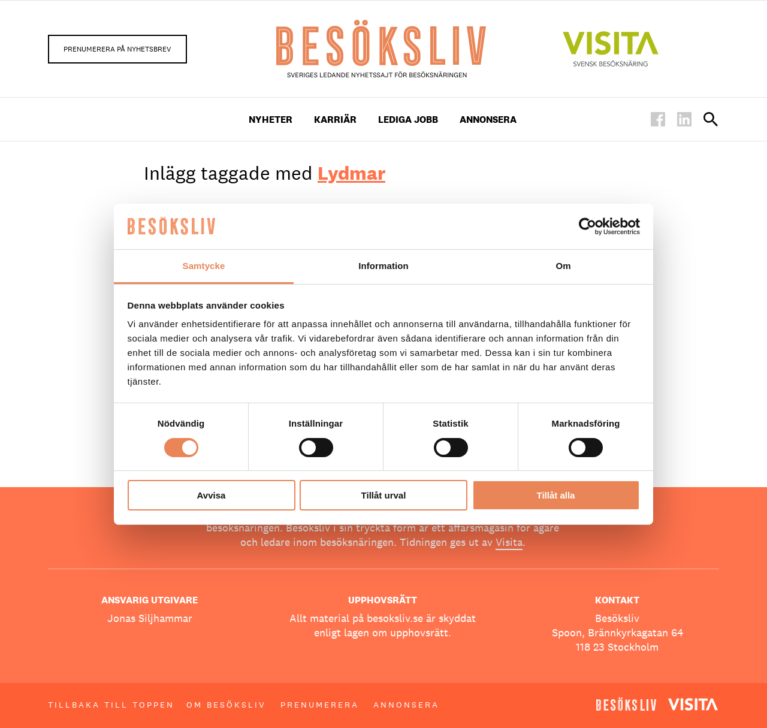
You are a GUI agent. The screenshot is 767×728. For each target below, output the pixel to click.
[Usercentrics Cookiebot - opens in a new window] (587, 226)
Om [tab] (562, 266)
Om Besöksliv (226, 704)
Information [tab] (383, 266)
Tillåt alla (556, 495)
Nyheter (270, 119)
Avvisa (211, 495)
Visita (509, 542)
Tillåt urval (383, 495)
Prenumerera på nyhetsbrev (117, 49)
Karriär (335, 119)
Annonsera (488, 119)
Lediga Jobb (408, 119)
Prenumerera (319, 704)
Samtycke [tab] (204, 266)
